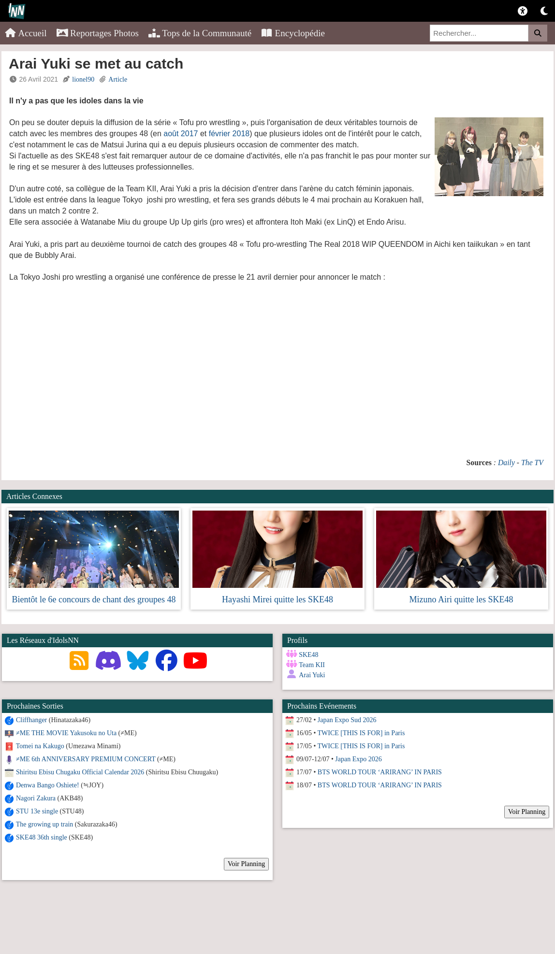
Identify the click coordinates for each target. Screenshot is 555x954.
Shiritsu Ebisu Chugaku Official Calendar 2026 (80, 772)
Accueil (26, 33)
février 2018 (229, 133)
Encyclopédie (293, 33)
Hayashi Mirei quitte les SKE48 (277, 599)
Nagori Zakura (36, 798)
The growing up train (44, 824)
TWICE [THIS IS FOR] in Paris (361, 733)
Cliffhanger (31, 720)
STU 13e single (37, 811)
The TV (532, 462)
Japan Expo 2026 (358, 759)
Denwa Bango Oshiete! (47, 785)
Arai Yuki (312, 675)
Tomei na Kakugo (40, 746)
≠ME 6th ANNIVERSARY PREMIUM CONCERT (85, 759)
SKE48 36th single (41, 837)
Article (117, 79)
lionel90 (83, 79)
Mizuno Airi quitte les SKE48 (461, 599)
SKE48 (308, 654)
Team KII (312, 665)
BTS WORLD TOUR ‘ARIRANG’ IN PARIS (380, 772)
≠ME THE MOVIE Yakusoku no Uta (66, 733)
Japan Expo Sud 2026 (347, 720)
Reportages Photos (98, 33)
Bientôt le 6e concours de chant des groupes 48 (94, 599)
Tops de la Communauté (199, 33)
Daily (506, 462)
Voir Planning (246, 864)
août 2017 (180, 133)
